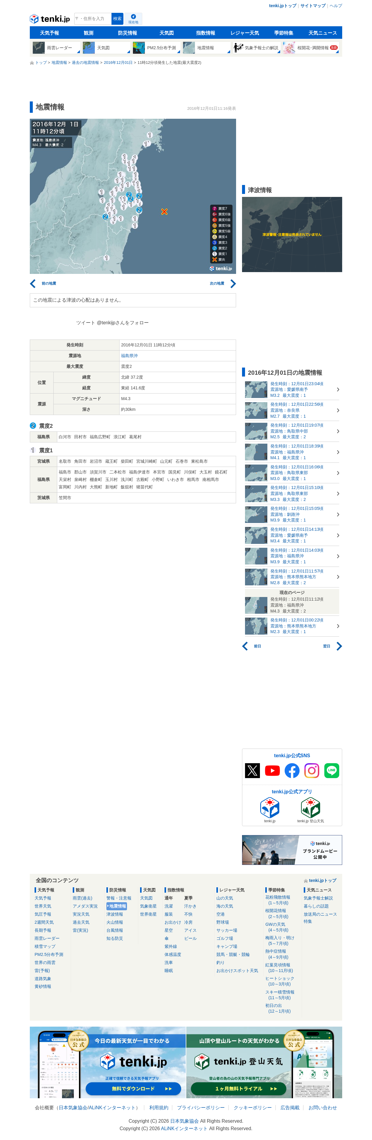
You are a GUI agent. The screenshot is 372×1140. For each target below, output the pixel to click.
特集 (308, 921)
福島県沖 (129, 355)
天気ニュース (323, 33)
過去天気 (81, 922)
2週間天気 (44, 922)
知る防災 (114, 938)
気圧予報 (43, 914)
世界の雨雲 (45, 962)
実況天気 (81, 914)
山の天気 (224, 898)
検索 (117, 18)
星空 (169, 930)
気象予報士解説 (318, 898)
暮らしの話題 (316, 906)
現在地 (133, 22)
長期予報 (43, 930)
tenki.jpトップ (282, 5)
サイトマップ (313, 5)
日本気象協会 (73, 1107)
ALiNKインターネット (112, 1107)
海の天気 (224, 906)
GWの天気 (282, 927)
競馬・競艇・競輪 (233, 954)
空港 (220, 914)
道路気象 (43, 978)
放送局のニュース (320, 914)
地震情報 (117, 906)
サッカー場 (226, 930)
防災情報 (127, 33)
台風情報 (114, 930)
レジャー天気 (244, 33)
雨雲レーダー (47, 938)
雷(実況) (80, 930)
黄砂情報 (43, 986)
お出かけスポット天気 (237, 970)
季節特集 (283, 33)
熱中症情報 (282, 954)
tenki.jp (50, 20)
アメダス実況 (85, 906)
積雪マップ (45, 946)
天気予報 (49, 33)
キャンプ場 (226, 946)
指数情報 (205, 33)
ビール (190, 938)
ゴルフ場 (224, 938)
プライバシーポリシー (201, 1107)
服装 (169, 914)
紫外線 (171, 946)
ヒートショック (282, 981)
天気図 (166, 33)
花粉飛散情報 (282, 900)
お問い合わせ (323, 1107)
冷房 (188, 922)
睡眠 (169, 970)
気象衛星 (148, 906)
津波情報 (114, 914)
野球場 (222, 922)
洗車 (169, 962)
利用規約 (158, 1107)
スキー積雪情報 (282, 995)
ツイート (85, 322)
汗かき (190, 906)
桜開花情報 (282, 913)
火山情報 (114, 922)
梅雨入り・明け (282, 940)
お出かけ (173, 922)
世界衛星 (148, 914)
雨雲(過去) (82, 898)
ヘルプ (336, 5)
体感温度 (173, 954)
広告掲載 (290, 1107)
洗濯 (169, 906)
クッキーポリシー (253, 1107)
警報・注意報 (118, 898)
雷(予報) (42, 970)
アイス (190, 930)
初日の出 (282, 1008)
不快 (188, 914)
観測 (88, 33)
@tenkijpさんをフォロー (123, 322)
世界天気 (43, 906)
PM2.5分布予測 (49, 954)
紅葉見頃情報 (282, 968)
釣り (220, 962)
